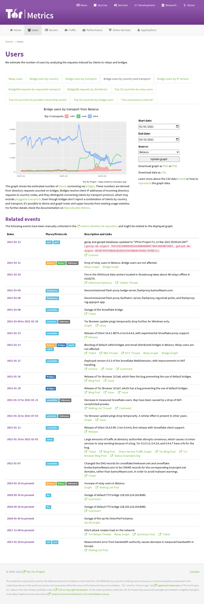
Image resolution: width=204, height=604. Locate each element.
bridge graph (111, 267)
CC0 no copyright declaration (73, 589)
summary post (146, 534)
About (189, 5)
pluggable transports (28, 199)
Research (169, 5)
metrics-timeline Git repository (99, 226)
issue (102, 325)
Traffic (70, 30)
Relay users (16, 79)
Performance (92, 30)
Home (15, 30)
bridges (90, 186)
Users (32, 30)
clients (63, 186)
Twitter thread (128, 283)
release (93, 337)
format (181, 179)
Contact (194, 572)
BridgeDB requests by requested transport (34, 89)
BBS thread (110, 353)
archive (93, 369)
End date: (144, 133)
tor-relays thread (99, 534)
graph (88, 325)
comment (125, 369)
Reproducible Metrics (77, 208)
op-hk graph (92, 522)
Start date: (145, 120)
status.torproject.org (127, 456)
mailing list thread (100, 408)
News (81, 5)
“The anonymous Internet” (137, 100)
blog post (94, 380)
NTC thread (132, 353)
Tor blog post (167, 451)
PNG (165, 166)
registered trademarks (168, 585)
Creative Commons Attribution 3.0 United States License (80, 594)
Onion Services (119, 30)
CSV (163, 172)
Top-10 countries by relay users (134, 89)
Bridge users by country (44, 79)
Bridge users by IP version (173, 79)
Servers (51, 30)
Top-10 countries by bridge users (94, 100)
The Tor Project (35, 572)
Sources (100, 5)
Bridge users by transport (81, 79)
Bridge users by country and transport (127, 79)
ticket (92, 314)
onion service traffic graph (135, 451)
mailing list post (109, 487)
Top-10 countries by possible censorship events (38, 100)
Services (121, 5)
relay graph (92, 267)
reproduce (144, 183)
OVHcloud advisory (100, 283)
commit (93, 255)
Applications (146, 30)
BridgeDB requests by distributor (87, 89)
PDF (174, 166)
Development (144, 5)
